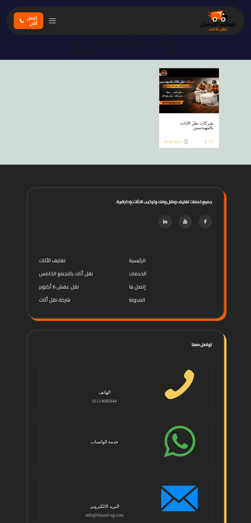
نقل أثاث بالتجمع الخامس (66, 273)
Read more (173, 141)
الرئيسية (137, 260)
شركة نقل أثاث (54, 299)
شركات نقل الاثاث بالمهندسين (196, 125)
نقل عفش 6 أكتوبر (59, 286)
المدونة (137, 299)
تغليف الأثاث (52, 260)
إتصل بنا (137, 286)
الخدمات (137, 273)
